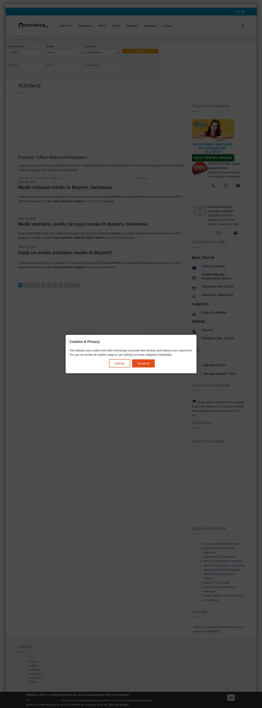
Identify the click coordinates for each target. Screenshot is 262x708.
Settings (120, 363)
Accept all (143, 363)
